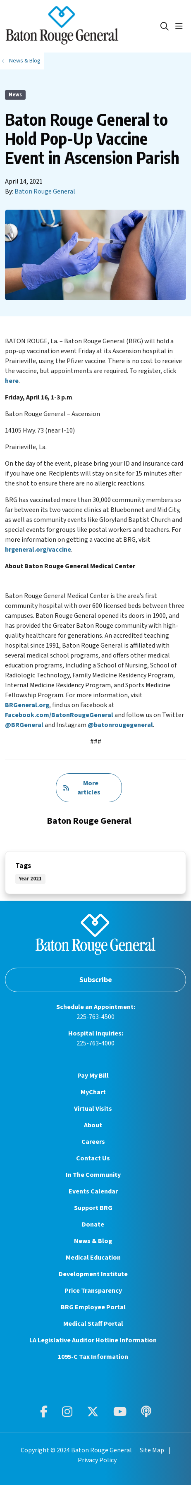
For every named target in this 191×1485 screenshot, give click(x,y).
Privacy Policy (97, 1460)
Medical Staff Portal (93, 1323)
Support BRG (93, 1207)
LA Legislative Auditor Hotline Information (93, 1340)
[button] (180, 26)
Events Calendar (93, 1191)
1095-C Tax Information (93, 1356)
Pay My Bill (93, 1075)
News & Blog (93, 1241)
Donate (93, 1224)
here (12, 380)
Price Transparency (93, 1290)
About (93, 1125)
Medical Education (93, 1257)
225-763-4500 (95, 1016)
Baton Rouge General (44, 191)
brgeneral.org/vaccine (38, 549)
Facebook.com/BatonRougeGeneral (59, 715)
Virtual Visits (93, 1108)
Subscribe (95, 980)
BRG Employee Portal (93, 1307)
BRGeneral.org (27, 705)
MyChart (93, 1092)
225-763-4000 (95, 1043)
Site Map (152, 1450)
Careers (93, 1141)
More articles (81, 788)
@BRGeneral (24, 724)
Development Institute (93, 1274)
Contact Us (93, 1158)
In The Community (93, 1174)
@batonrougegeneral (120, 724)
